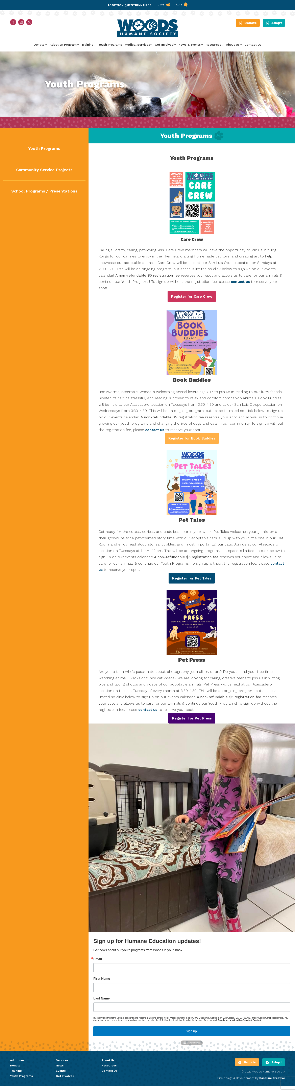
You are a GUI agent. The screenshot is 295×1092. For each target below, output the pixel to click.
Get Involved (165, 44)
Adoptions (17, 995)
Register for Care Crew (191, 296)
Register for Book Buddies (191, 438)
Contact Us (253, 44)
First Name (101, 913)
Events (61, 1005)
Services (62, 995)
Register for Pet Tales (191, 578)
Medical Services (138, 44)
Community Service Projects (44, 169)
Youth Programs (110, 44)
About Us (234, 44)
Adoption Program (64, 44)
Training (88, 44)
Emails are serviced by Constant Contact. (240, 955)
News (60, 1000)
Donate (40, 44)
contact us (240, 281)
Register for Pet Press (192, 653)
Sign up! (192, 966)
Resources (214, 44)
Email (97, 893)
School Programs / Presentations (44, 191)
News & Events (190, 44)
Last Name (101, 933)
